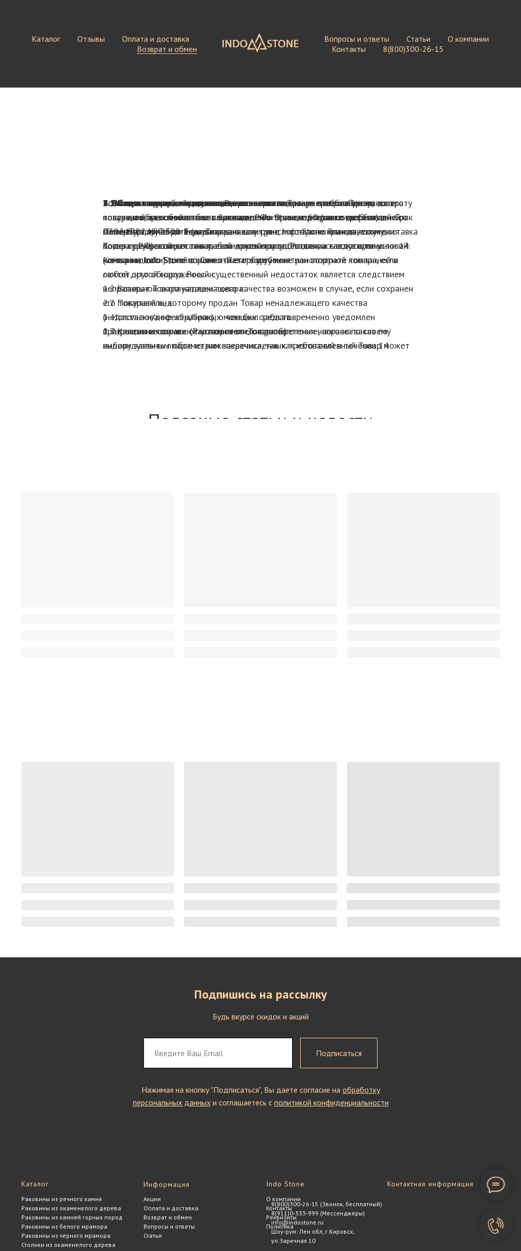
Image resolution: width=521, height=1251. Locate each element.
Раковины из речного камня (61, 1199)
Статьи (418, 39)
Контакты (349, 49)
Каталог (46, 39)
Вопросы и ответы (356, 39)
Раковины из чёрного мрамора (65, 1235)
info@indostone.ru (297, 1222)
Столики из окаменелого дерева (68, 1244)
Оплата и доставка (155, 39)
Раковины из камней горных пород (72, 1217)
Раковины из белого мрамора (64, 1226)
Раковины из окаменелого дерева (71, 1208)
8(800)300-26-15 (413, 49)
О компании (468, 39)
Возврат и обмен (167, 49)
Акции (152, 1199)
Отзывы (91, 39)
